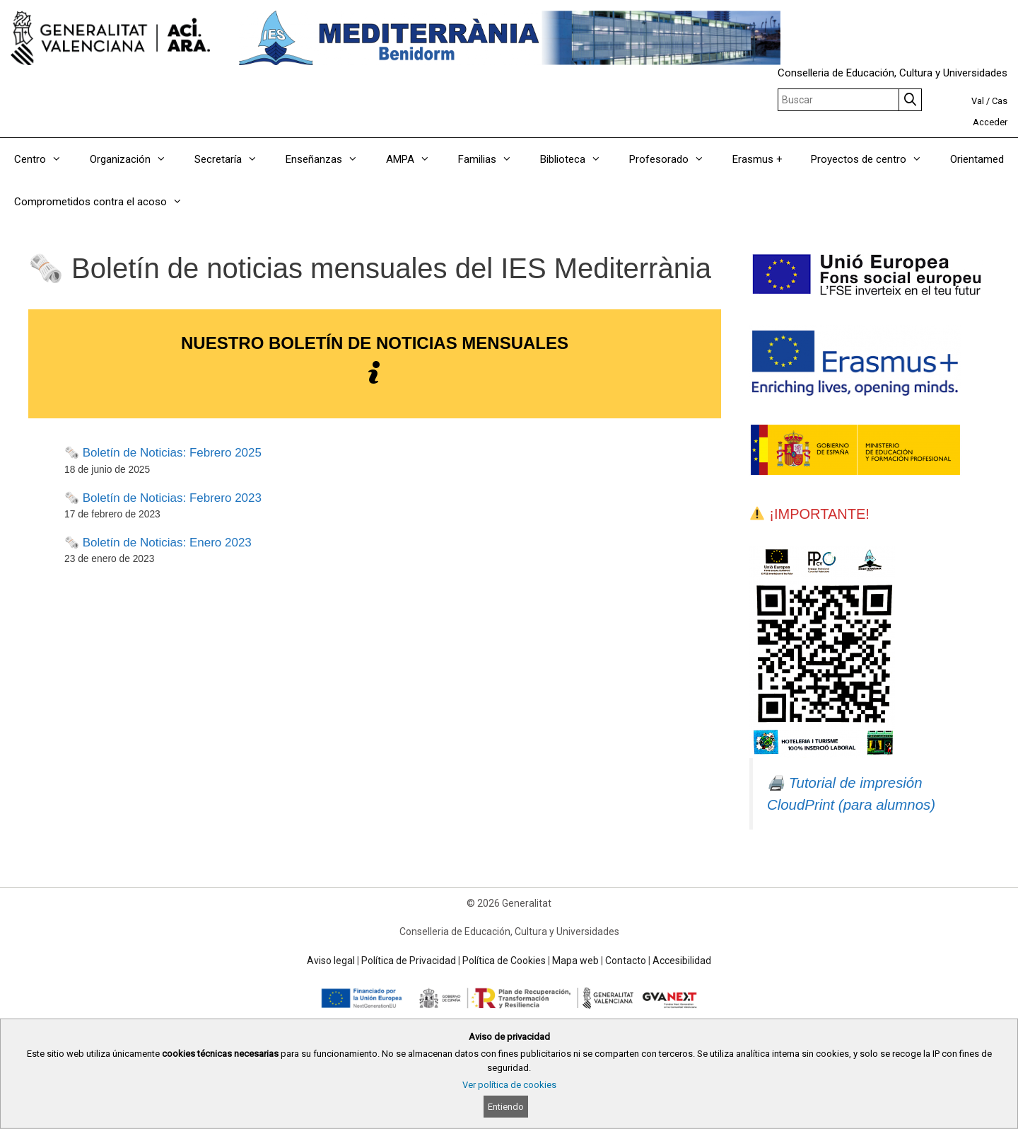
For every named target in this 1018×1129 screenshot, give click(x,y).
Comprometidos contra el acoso (105, 201)
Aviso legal (331, 960)
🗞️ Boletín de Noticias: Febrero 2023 (163, 498)
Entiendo (506, 1106)
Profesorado (673, 159)
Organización (135, 159)
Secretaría (232, 159)
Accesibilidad (682, 960)
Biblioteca (577, 159)
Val (977, 101)
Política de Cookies (504, 960)
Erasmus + (757, 159)
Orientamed (977, 159)
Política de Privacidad (408, 960)
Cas (999, 101)
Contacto (625, 960)
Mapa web (575, 960)
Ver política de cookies (509, 1084)
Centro (45, 159)
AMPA (415, 159)
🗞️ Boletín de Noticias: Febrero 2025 (163, 452)
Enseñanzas (329, 159)
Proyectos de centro (873, 159)
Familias (492, 159)
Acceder (990, 122)
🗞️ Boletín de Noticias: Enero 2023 (158, 542)
